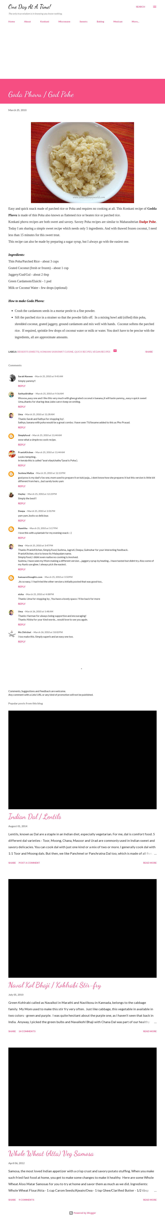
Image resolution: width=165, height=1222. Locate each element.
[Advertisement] (82, 49)
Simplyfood (24, 435)
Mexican (117, 21)
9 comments (26, 1199)
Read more (150, 862)
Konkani (44, 21)
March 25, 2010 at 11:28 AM (39, 414)
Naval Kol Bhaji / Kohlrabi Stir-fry (54, 985)
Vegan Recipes (101, 351)
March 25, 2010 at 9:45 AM (49, 376)
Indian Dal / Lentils (34, 816)
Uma (20, 414)
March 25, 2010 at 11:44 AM (47, 435)
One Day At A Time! (29, 6)
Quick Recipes (83, 351)
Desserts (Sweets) (28, 351)
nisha (21, 594)
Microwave (64, 21)
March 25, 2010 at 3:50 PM (59, 577)
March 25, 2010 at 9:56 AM (50, 393)
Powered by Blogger (82, 1212)
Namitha (22, 528)
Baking (100, 21)
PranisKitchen (25, 452)
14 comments (27, 1031)
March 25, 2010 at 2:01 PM (41, 511)
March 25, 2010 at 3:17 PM (44, 528)
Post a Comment (29, 862)
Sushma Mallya (26, 473)
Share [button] (149, 351)
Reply (21, 385)
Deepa (21, 511)
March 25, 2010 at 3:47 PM (39, 545)
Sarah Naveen (25, 376)
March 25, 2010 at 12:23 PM (42, 494)
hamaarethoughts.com (30, 577)
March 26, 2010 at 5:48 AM (39, 611)
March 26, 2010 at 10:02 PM (48, 632)
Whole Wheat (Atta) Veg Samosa (51, 1153)
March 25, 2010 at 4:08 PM (40, 594)
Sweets (83, 21)
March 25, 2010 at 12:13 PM (50, 473)
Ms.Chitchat (24, 632)
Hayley (21, 494)
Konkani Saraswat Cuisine (56, 351)
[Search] (140, 7)
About (27, 21)
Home (11, 21)
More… (135, 21)
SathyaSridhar (25, 393)
